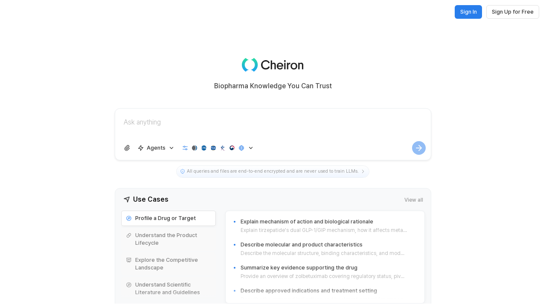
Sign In (468, 12)
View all (413, 200)
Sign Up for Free (513, 12)
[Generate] (419, 148)
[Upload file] (127, 148)
